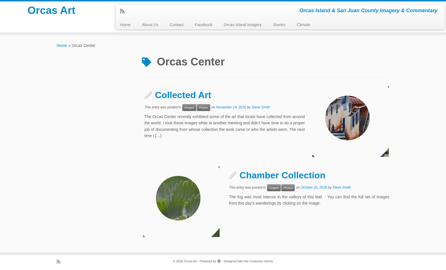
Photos (203, 107)
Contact (176, 24)
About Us (150, 24)
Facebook (203, 24)
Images (189, 107)
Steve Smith (260, 107)
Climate (303, 24)
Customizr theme (261, 261)
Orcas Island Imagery (243, 24)
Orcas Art (51, 11)
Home (125, 24)
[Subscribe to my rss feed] (124, 11)
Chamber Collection (282, 175)
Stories (279, 24)
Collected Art (183, 95)
